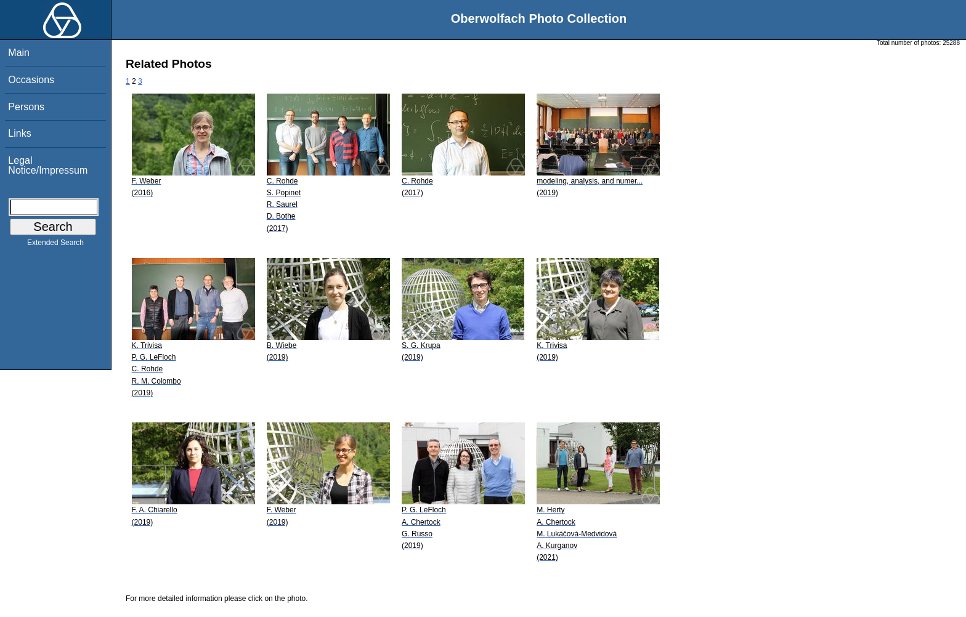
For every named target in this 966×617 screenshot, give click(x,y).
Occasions (31, 80)
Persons (26, 107)
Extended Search (55, 245)
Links (19, 133)
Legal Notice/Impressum (47, 165)
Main (19, 52)
